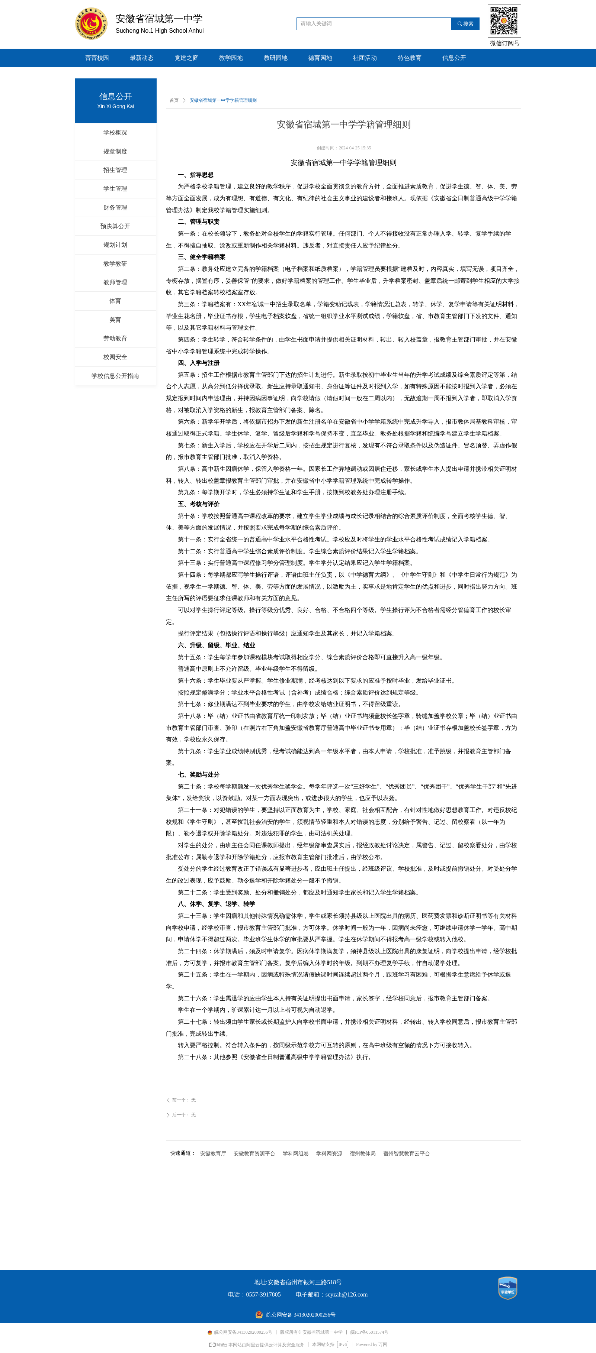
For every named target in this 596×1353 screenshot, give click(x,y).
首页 (174, 100)
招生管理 (115, 170)
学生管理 (115, 188)
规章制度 (115, 151)
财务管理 (115, 207)
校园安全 (115, 357)
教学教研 (115, 263)
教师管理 (115, 282)
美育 (115, 320)
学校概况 (115, 132)
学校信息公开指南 (115, 376)
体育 (115, 301)
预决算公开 (115, 226)
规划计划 (115, 245)
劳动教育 (115, 338)
